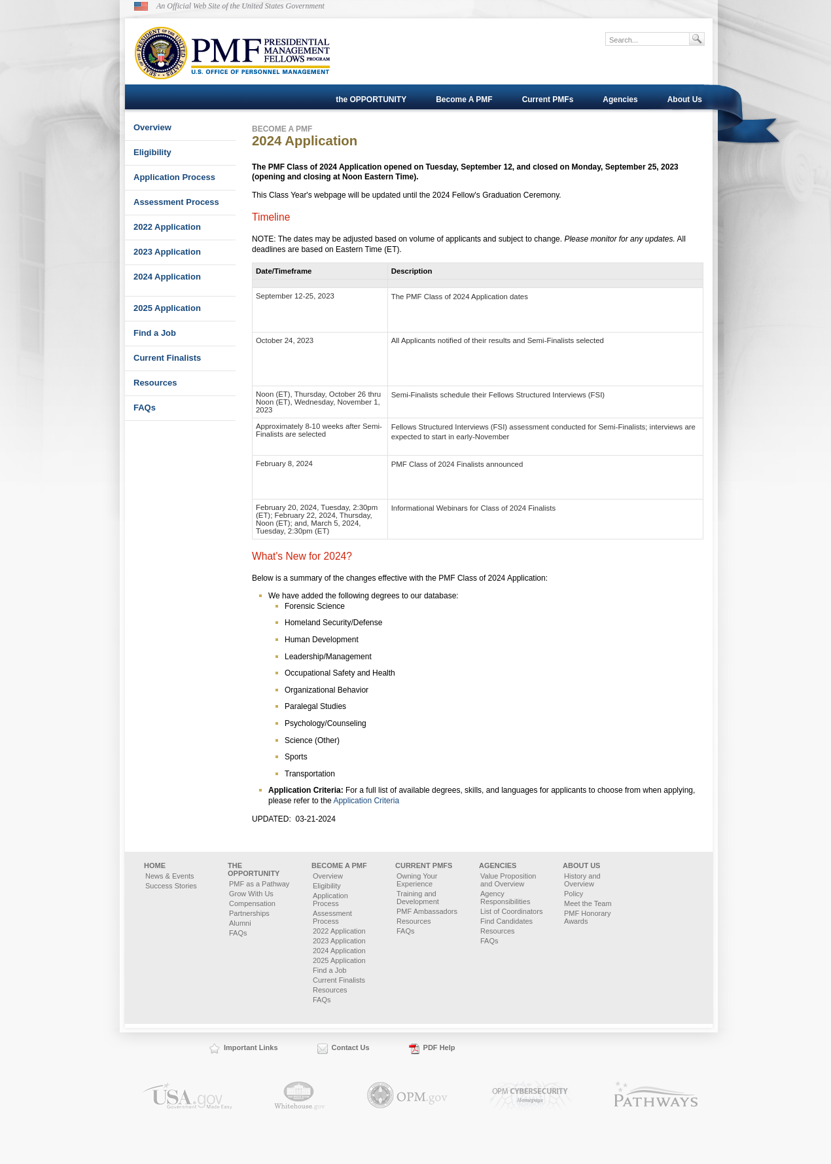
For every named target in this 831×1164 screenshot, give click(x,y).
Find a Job (154, 333)
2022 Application (167, 227)
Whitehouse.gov (299, 1095)
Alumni (240, 923)
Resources (155, 383)
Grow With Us (251, 894)
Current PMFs (548, 99)
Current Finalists (167, 358)
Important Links (251, 1047)
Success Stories (171, 886)
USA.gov (187, 1095)
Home (155, 865)
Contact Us (351, 1047)
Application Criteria (366, 800)
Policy (573, 894)
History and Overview (582, 880)
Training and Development (418, 897)
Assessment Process (176, 202)
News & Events (169, 876)
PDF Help (439, 1047)
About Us (684, 99)
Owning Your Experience (417, 880)
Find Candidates (506, 921)
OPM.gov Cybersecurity (531, 1095)
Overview (152, 127)
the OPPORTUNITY (371, 99)
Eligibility (152, 152)
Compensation (252, 903)
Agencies (620, 99)
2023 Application (167, 252)
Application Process (174, 177)
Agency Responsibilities (505, 897)
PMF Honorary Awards (587, 917)
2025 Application (167, 308)
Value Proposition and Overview (508, 880)
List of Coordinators (511, 911)
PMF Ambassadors (427, 911)
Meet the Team (588, 903)
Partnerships (249, 913)
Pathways (656, 1095)
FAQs (144, 407)
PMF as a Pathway (259, 884)
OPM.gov (407, 1095)
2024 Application (167, 277)
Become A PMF (464, 99)
